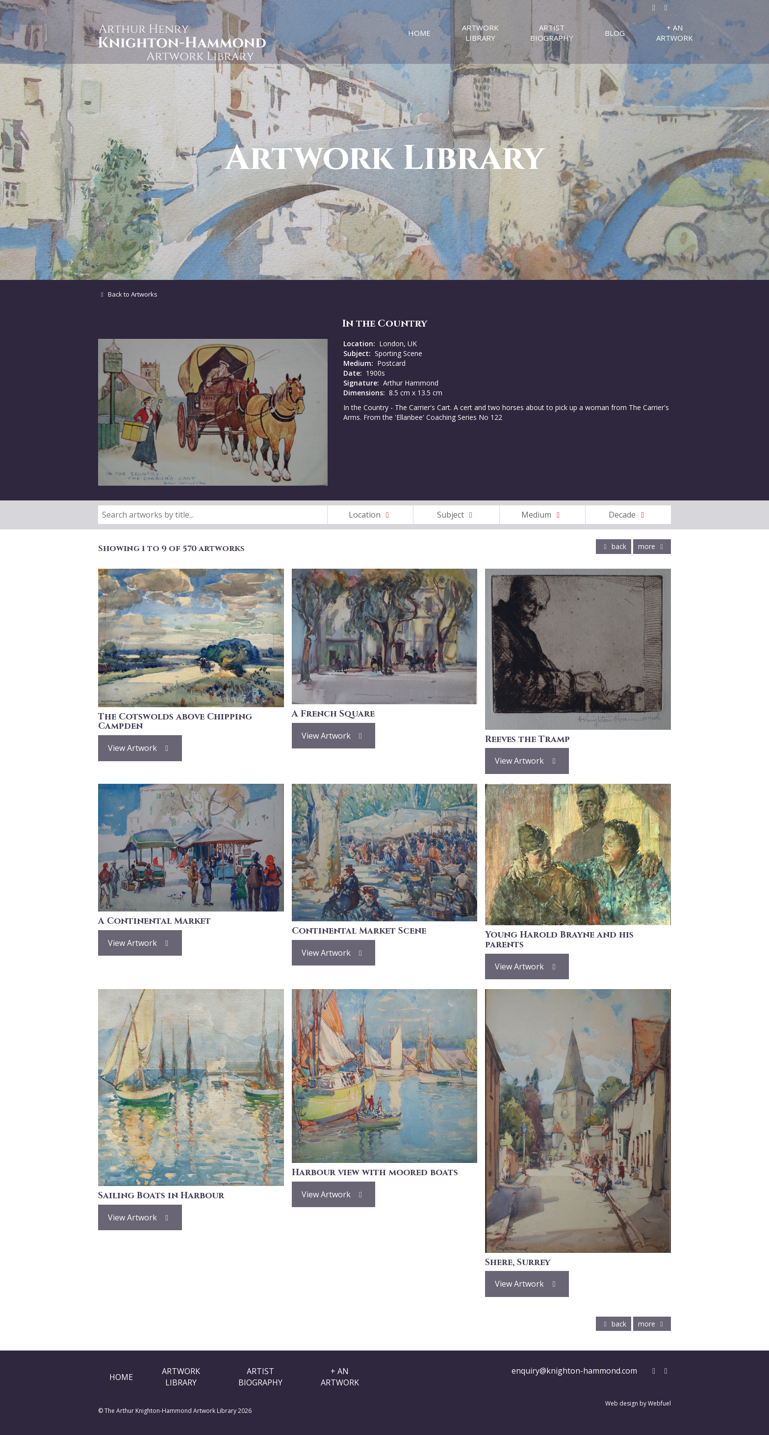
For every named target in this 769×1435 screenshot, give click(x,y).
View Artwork (140, 748)
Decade (628, 514)
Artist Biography (551, 33)
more (652, 546)
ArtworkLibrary (181, 1376)
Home (419, 33)
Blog (615, 33)
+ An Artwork (674, 33)
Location (371, 514)
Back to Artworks (127, 294)
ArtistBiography (260, 1376)
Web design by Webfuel (638, 1403)
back (613, 546)
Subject (456, 514)
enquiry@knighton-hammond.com (574, 1370)
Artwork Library (480, 33)
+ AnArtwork (340, 1376)
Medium (542, 514)
